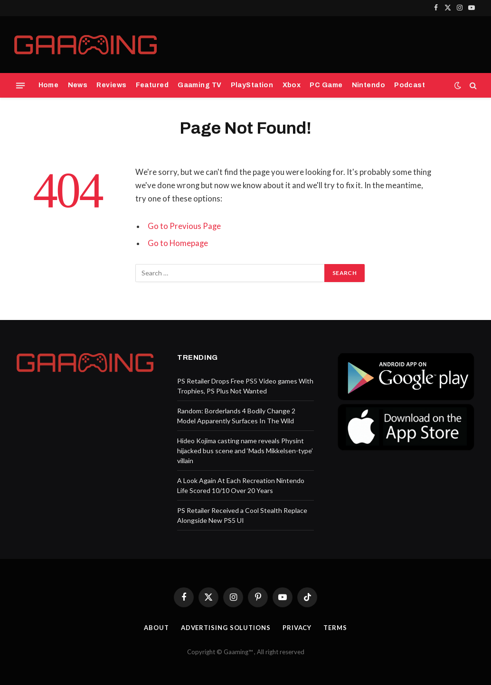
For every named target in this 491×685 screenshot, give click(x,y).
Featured (152, 85)
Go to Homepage (178, 243)
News (78, 85)
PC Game (326, 85)
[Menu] (20, 85)
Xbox (292, 85)
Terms (335, 627)
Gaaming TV (199, 85)
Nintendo (368, 85)
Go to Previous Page (184, 226)
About (156, 627)
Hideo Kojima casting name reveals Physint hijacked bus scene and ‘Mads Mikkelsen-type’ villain (245, 451)
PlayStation (252, 85)
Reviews (111, 85)
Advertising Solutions (226, 627)
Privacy (297, 627)
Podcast (409, 85)
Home (48, 85)
